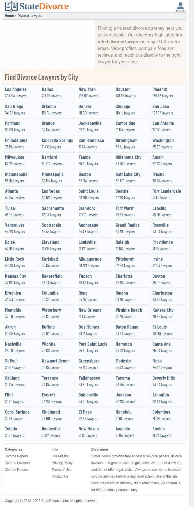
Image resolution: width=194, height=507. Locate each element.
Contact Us (60, 476)
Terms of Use (62, 470)
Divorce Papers (16, 456)
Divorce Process (17, 470)
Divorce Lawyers (17, 463)
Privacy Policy (62, 463)
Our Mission (61, 456)
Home (9, 16)
